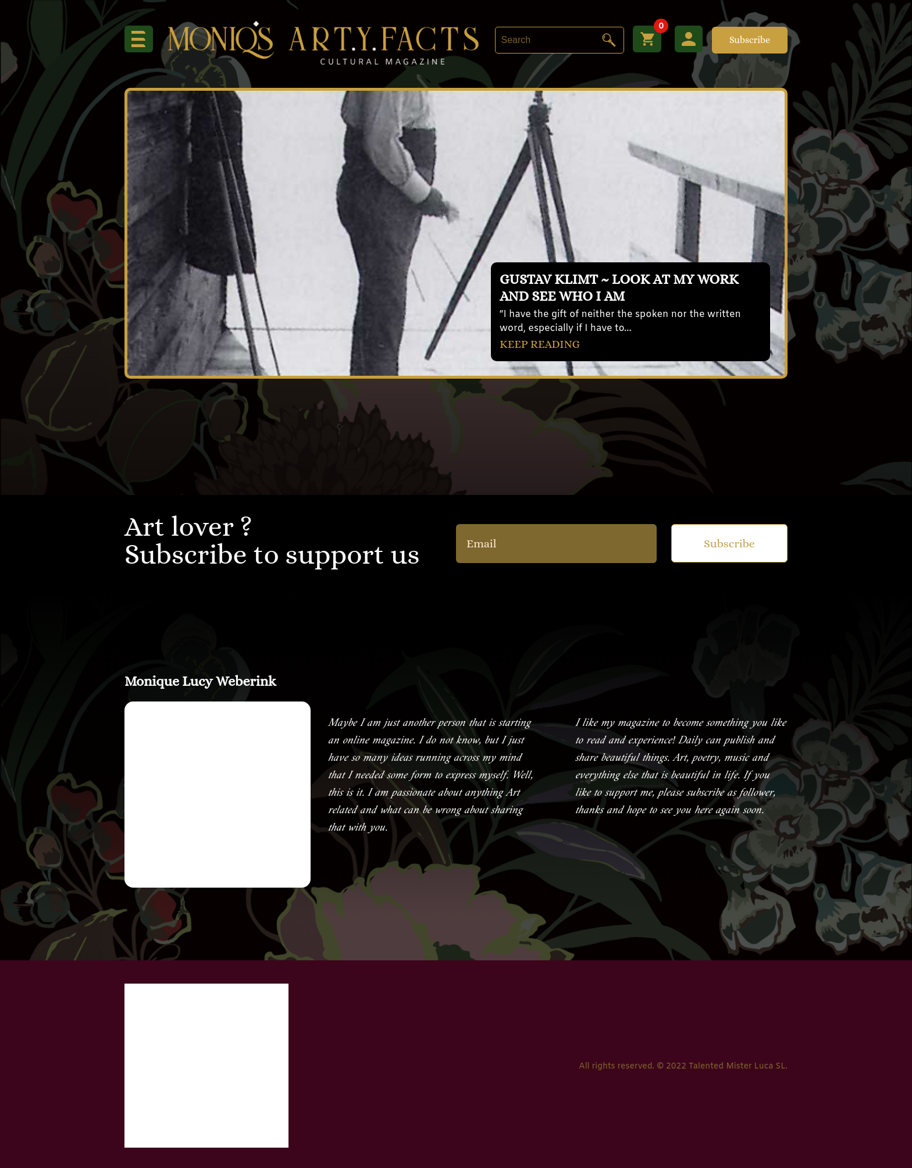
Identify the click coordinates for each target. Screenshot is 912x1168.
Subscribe (749, 39)
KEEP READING (541, 343)
